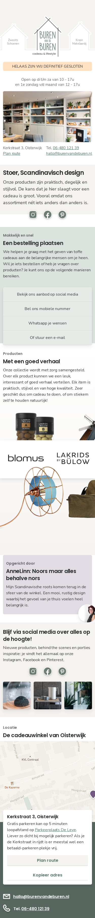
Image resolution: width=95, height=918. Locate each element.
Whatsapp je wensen (47, 323)
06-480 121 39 (66, 147)
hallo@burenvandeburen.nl (69, 153)
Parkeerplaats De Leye (55, 830)
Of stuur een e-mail (47, 337)
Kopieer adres (47, 875)
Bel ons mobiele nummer (47, 309)
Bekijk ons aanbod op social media (47, 294)
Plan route (11, 153)
